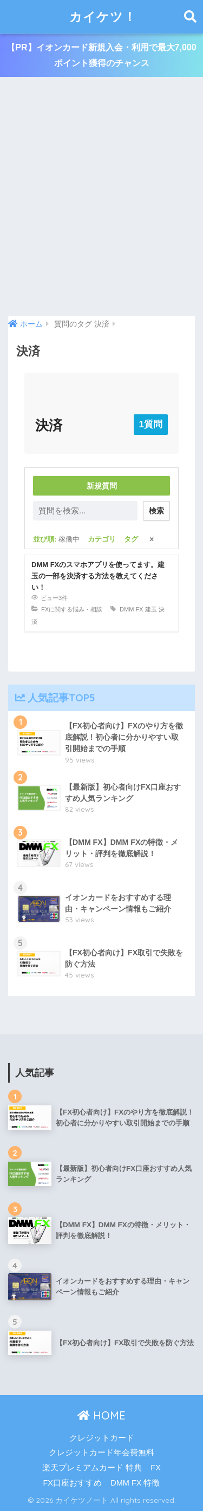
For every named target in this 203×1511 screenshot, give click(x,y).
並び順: (56, 539)
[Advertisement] (101, 196)
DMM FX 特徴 (135, 1483)
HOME (101, 1415)
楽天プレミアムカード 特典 (92, 1467)
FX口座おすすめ (72, 1483)
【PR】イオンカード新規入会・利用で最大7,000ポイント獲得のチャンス (101, 55)
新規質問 (102, 485)
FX (155, 1467)
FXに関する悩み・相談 (71, 609)
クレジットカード (101, 1438)
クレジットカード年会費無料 (101, 1452)
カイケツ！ (102, 16)
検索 (156, 510)
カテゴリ (102, 539)
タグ (131, 539)
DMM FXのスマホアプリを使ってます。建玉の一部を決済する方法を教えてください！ (98, 576)
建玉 (151, 609)
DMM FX (131, 609)
